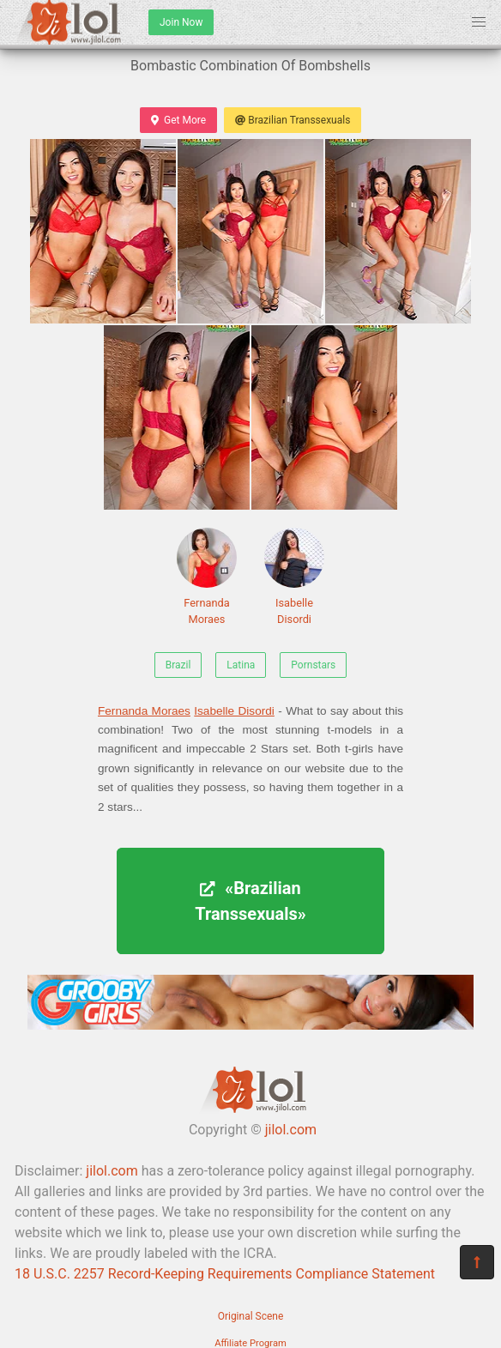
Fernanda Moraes (207, 577)
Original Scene (251, 1316)
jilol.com (291, 1129)
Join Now (181, 22)
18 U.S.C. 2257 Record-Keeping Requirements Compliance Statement (225, 1274)
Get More (178, 120)
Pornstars (313, 665)
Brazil (178, 665)
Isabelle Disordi (294, 577)
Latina (240, 665)
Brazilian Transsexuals (292, 120)
